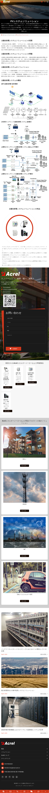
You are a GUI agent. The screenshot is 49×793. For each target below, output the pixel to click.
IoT (24, 549)
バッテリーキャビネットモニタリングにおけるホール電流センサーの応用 (24, 650)
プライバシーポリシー (28, 785)
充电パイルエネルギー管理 (24, 594)
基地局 (24, 504)
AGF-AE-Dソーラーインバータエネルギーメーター (18, 377)
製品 (2, 749)
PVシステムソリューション (22, 35)
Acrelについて (5, 755)
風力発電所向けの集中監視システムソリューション (17, 690)
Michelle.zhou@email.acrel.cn (10, 289)
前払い (24, 459)
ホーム (4, 35)
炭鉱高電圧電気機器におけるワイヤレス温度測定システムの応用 (22, 730)
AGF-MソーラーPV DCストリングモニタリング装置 (6, 404)
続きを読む (8, 387)
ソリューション (11, 35)
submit (13, 349)
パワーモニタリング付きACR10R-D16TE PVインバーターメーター (6, 378)
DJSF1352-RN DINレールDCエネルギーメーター (30, 376)
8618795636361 (7, 287)
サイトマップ (19, 785)
